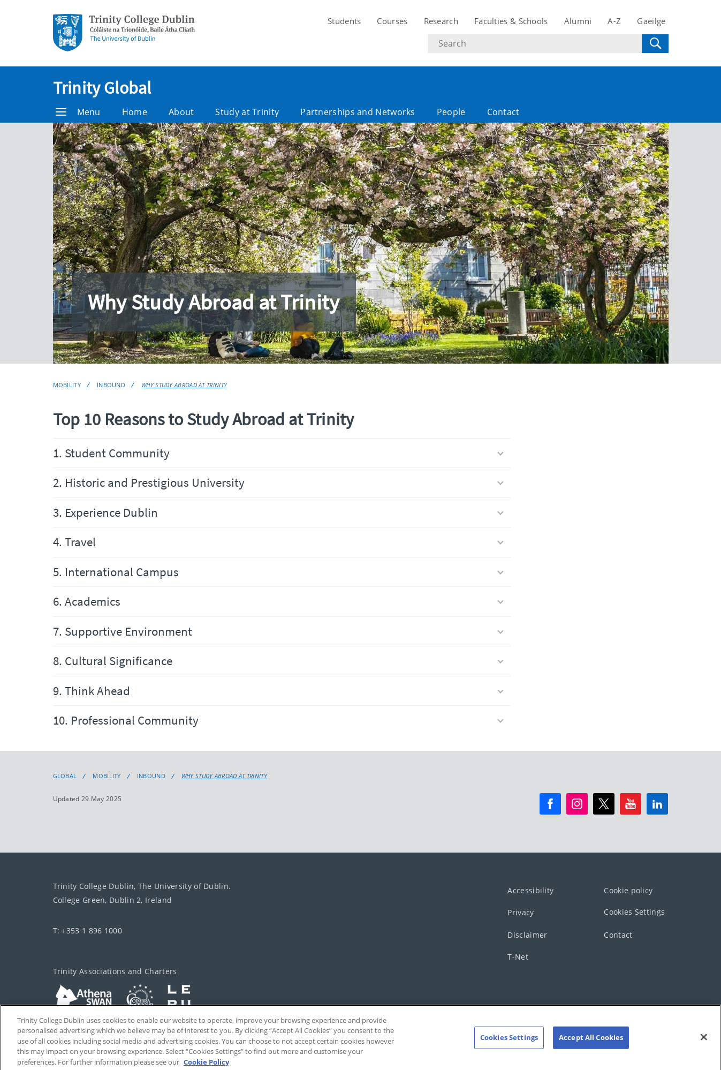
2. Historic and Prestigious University (278, 482)
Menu (78, 112)
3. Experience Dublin (278, 512)
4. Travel (278, 541)
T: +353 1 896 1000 (87, 930)
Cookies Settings (634, 912)
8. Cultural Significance (278, 660)
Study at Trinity (247, 112)
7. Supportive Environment (278, 631)
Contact (503, 112)
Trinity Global (102, 88)
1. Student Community (278, 453)
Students (344, 21)
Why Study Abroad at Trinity (184, 385)
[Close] (704, 1049)
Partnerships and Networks (357, 112)
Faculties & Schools (511, 21)
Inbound (111, 385)
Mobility (67, 385)
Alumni (578, 21)
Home (134, 112)
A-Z (614, 21)
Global (65, 776)
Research (441, 21)
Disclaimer (527, 935)
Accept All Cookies (591, 1049)
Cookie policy (628, 890)
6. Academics (278, 601)
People (451, 112)
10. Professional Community (278, 720)
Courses (392, 21)
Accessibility (530, 890)
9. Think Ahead (278, 690)
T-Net (517, 957)
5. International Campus (278, 571)
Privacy (520, 913)
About (181, 112)
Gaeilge (651, 21)
